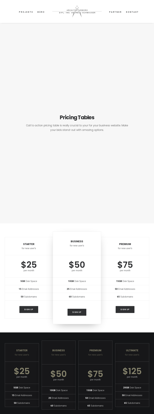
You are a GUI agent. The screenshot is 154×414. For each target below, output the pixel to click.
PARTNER (115, 12)
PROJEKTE (26, 12)
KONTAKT (132, 12)
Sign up (28, 149)
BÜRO (41, 12)
